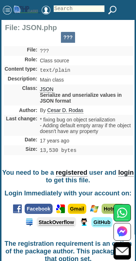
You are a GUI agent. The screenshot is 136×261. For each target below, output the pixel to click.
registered (71, 174)
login (126, 174)
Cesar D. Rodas (65, 112)
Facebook (38, 211)
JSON (46, 91)
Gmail (77, 211)
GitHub (102, 224)
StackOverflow (56, 224)
